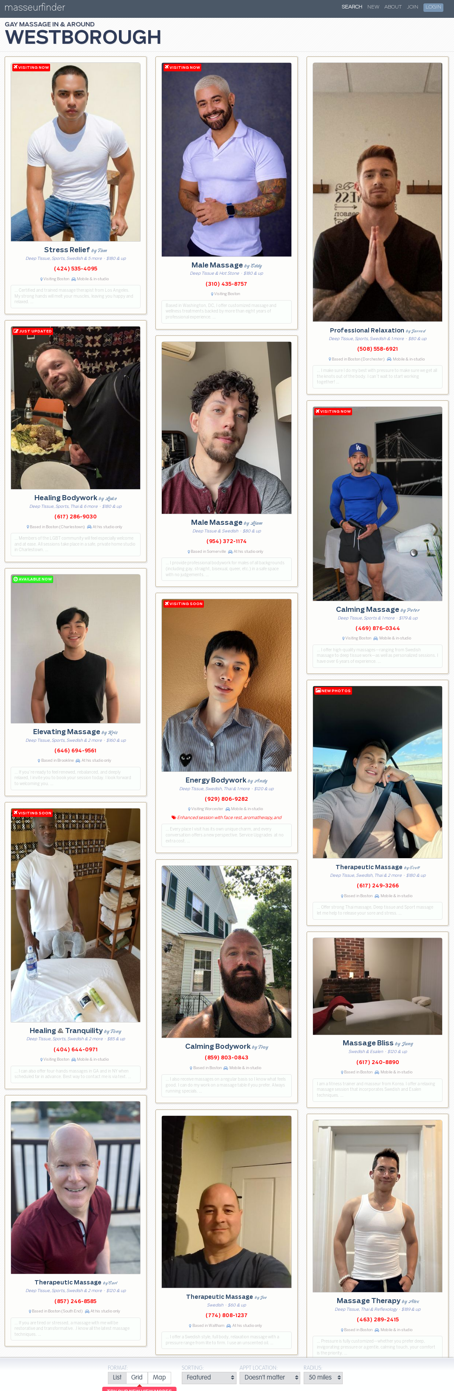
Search (352, 7)
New (373, 7)
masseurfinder (34, 9)
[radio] (117, 1378)
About (393, 7)
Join (412, 7)
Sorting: (193, 1368)
